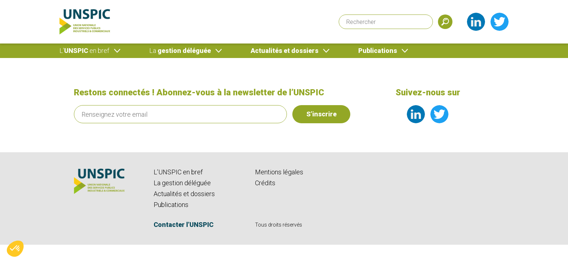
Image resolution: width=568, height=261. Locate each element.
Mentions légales (279, 172)
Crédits (265, 183)
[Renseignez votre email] (180, 114)
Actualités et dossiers (284, 50)
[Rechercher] (386, 21)
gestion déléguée (180, 50)
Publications (377, 50)
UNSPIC (84, 50)
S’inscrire (321, 114)
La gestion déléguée (182, 183)
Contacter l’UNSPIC (183, 224)
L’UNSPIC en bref (178, 172)
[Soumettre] (445, 21)
